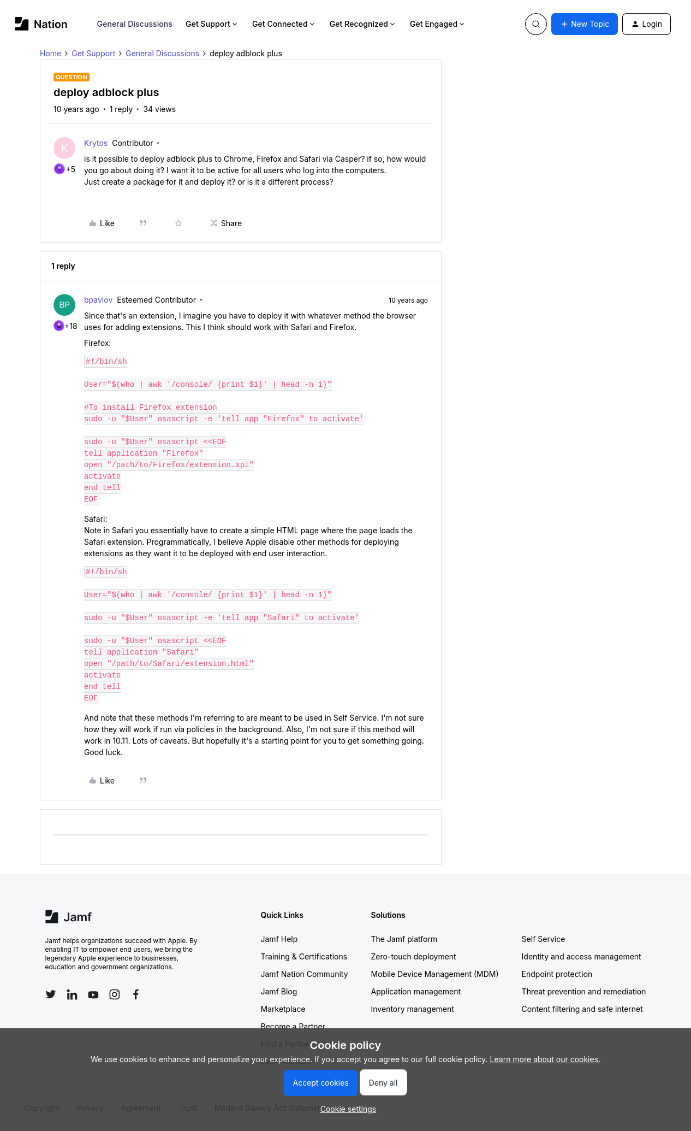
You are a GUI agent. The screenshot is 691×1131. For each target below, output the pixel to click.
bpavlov (98, 299)
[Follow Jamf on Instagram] (114, 994)
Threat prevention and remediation (584, 991)
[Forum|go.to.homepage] (41, 24)
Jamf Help (279, 939)
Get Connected (284, 23)
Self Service (543, 939)
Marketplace (283, 1009)
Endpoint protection (557, 974)
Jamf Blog (279, 991)
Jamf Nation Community (304, 974)
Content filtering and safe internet (582, 1009)
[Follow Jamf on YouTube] (93, 994)
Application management (416, 991)
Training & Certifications (304, 956)
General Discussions (134, 23)
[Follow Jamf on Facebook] (135, 994)
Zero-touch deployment (413, 956)
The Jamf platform (404, 939)
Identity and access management (581, 956)
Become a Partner (293, 1026)
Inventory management (412, 1009)
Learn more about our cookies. (545, 1059)
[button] (584, 24)
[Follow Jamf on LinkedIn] (72, 994)
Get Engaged (438, 23)
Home (50, 53)
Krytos (96, 143)
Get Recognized (363, 23)
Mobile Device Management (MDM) (435, 974)
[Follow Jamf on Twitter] (50, 994)
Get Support (212, 23)
